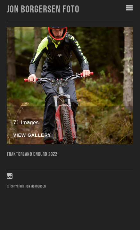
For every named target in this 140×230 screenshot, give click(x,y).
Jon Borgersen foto (43, 9)
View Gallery (32, 135)
